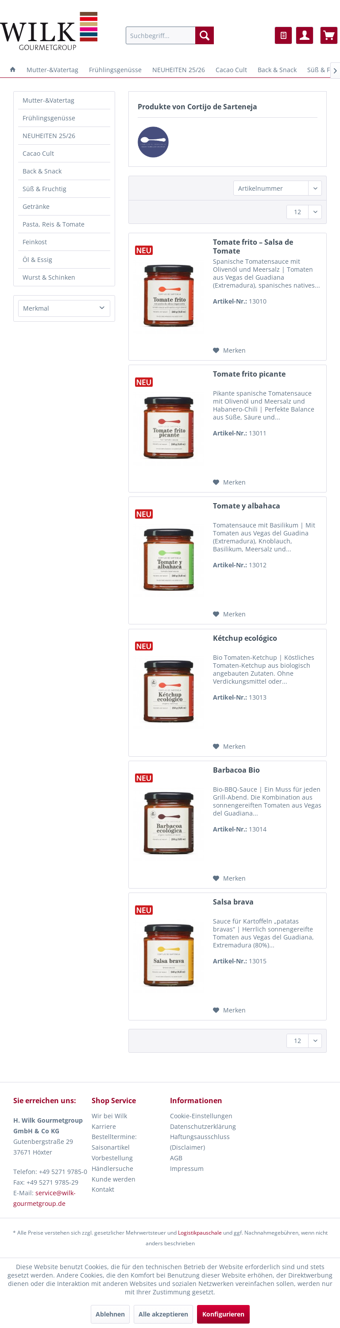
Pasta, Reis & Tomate (54, 224)
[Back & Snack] (277, 69)
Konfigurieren (223, 1314)
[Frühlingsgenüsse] (115, 69)
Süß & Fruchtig (44, 189)
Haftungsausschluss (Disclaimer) (200, 1141)
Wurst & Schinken (49, 277)
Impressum (187, 1168)
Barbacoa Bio (236, 770)
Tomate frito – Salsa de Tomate (253, 246)
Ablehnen (110, 1314)
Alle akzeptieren (163, 1314)
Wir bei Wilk (109, 1116)
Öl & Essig (37, 259)
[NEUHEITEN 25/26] (178, 69)
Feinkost (35, 242)
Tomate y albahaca (246, 506)
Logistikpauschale (200, 1232)
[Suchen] (204, 35)
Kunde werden (113, 1179)
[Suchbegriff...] (170, 35)
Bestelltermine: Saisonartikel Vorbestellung (114, 1147)
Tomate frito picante (249, 374)
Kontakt (103, 1189)
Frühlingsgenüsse (49, 118)
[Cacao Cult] (231, 69)
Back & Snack (42, 171)
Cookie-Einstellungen (201, 1116)
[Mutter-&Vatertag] (52, 69)
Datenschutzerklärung (203, 1126)
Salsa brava (233, 902)
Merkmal (36, 308)
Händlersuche (112, 1168)
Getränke (36, 206)
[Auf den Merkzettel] (229, 350)
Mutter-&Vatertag (48, 100)
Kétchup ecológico (245, 638)
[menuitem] (170, 35)
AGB (176, 1158)
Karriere (104, 1126)
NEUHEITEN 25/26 (49, 135)
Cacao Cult (38, 153)
